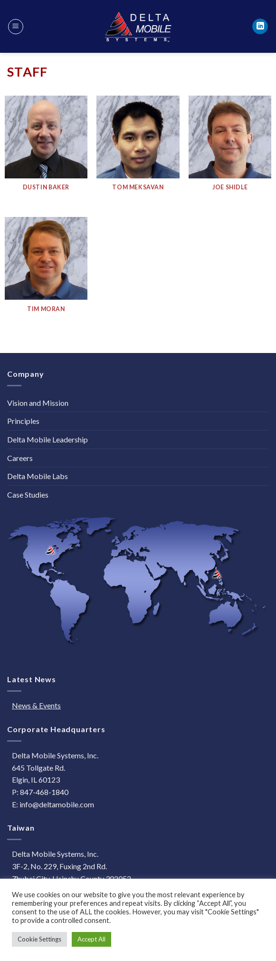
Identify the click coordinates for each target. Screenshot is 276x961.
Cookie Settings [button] (39, 939)
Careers (20, 457)
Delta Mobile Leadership (47, 439)
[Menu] (15, 26)
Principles (23, 420)
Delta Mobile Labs (37, 475)
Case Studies (27, 494)
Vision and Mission (37, 402)
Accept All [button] (91, 939)
